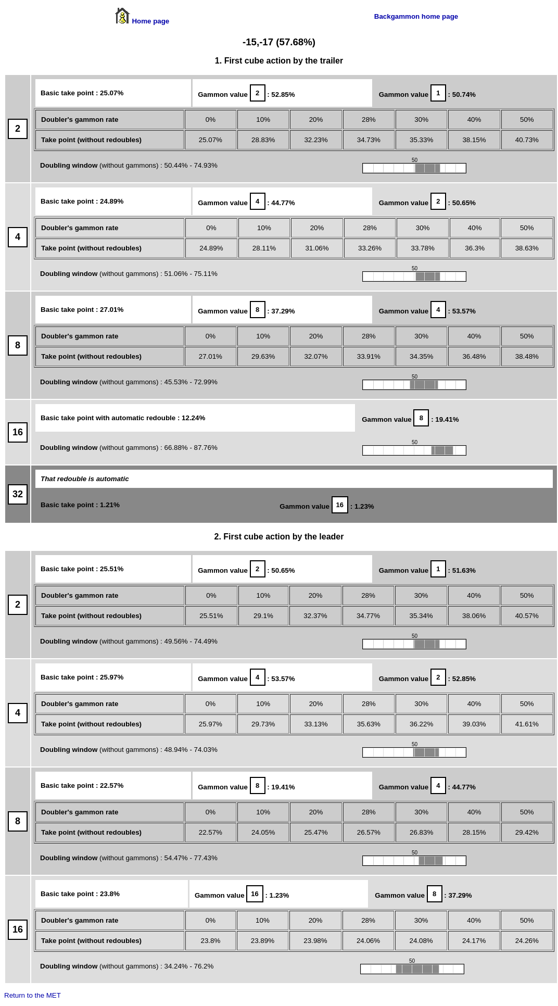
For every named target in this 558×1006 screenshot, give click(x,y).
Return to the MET (32, 995)
